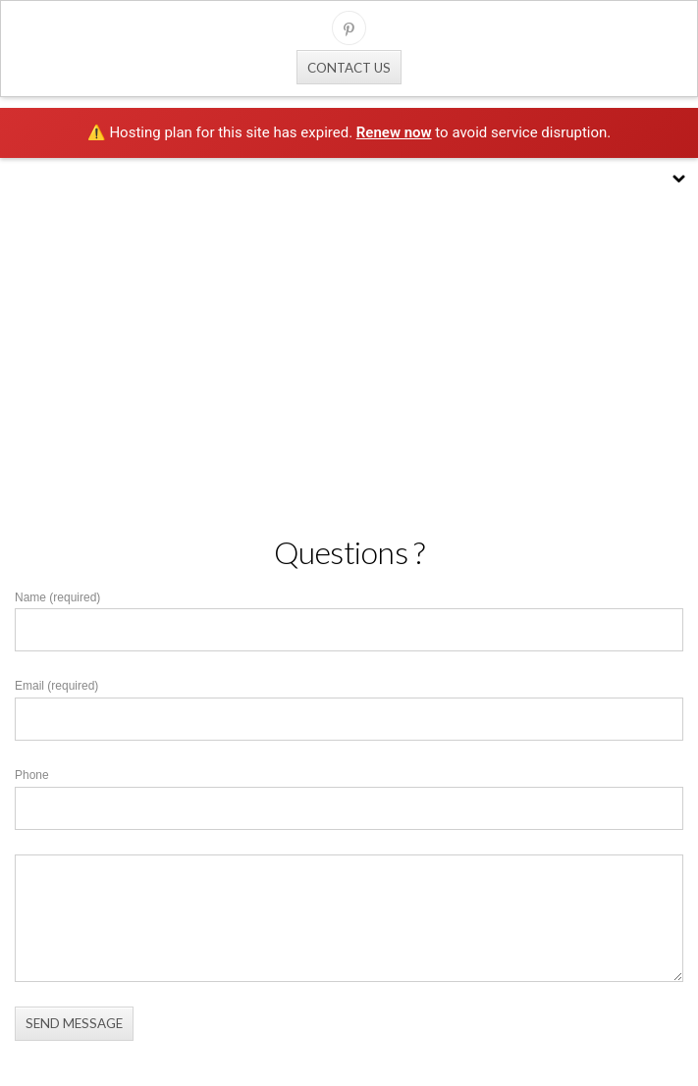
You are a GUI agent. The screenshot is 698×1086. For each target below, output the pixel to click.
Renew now (394, 132)
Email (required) (56, 686)
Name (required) (57, 597)
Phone (32, 775)
